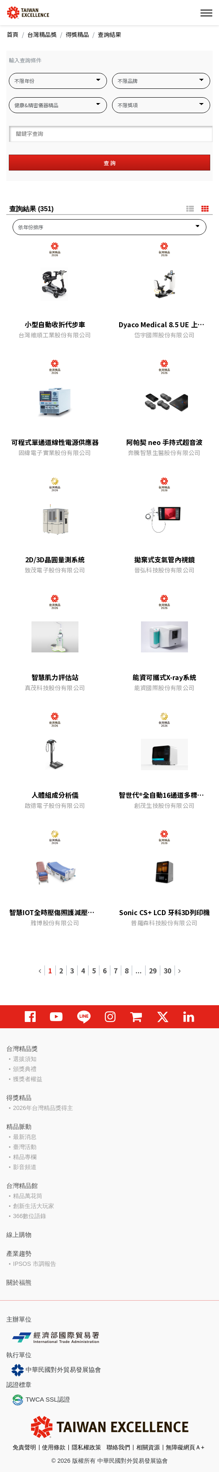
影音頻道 (24, 1167)
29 (152, 970)
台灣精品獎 (42, 34)
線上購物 (18, 1234)
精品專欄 (24, 1157)
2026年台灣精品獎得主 (43, 1108)
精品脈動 (18, 1126)
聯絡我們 (118, 1447)
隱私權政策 (86, 1447)
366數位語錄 (29, 1216)
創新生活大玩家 (33, 1206)
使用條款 (53, 1447)
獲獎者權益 (27, 1079)
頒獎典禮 (24, 1069)
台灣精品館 (22, 1185)
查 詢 (110, 163)
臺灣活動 (24, 1147)
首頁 (12, 34)
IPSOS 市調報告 (34, 1264)
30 (167, 970)
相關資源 (148, 1447)
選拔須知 (24, 1059)
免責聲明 (24, 1447)
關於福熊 (18, 1282)
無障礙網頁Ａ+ (185, 1447)
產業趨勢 (18, 1253)
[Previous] (40, 970)
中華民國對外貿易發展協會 (56, 1370)
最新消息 (24, 1137)
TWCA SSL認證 (40, 1400)
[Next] (179, 970)
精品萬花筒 (27, 1196)
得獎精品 (77, 34)
